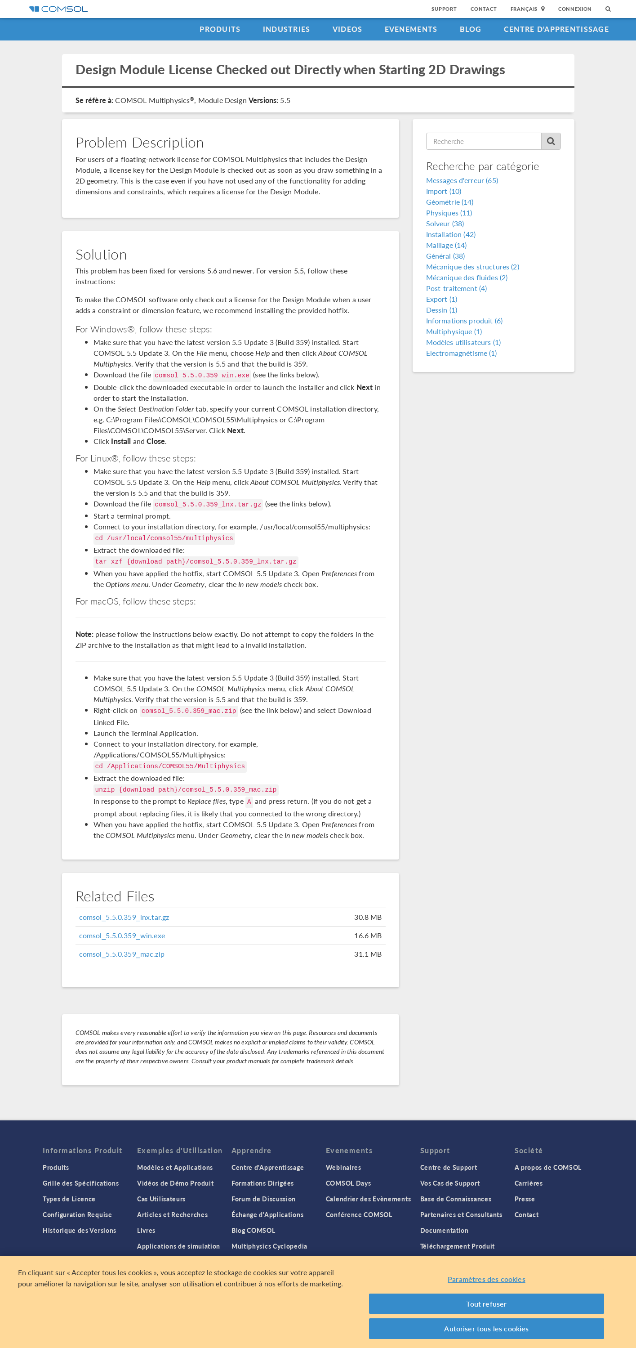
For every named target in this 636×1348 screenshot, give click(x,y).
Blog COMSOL (253, 1230)
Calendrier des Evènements (368, 1198)
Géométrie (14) (450, 202)
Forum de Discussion (263, 1198)
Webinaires (343, 1167)
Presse (525, 1198)
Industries (287, 29)
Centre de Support (448, 1167)
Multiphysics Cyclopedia (269, 1245)
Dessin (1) (442, 310)
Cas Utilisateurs (161, 1198)
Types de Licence (69, 1198)
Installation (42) (451, 234)
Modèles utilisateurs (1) (463, 342)
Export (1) (442, 299)
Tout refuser (486, 1305)
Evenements (411, 29)
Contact (484, 8)
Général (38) (445, 256)
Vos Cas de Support (450, 1182)
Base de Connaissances (456, 1198)
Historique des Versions (79, 1230)
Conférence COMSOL (359, 1214)
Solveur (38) (445, 223)
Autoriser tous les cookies (486, 1330)
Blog (471, 29)
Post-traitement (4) (456, 288)
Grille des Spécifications (81, 1182)
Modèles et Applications (175, 1167)
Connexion (575, 8)
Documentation (444, 1230)
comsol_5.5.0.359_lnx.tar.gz (124, 917)
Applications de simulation (178, 1245)
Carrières (529, 1182)
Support (444, 8)
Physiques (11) (449, 212)
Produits (220, 29)
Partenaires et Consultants (461, 1214)
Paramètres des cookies (486, 1280)
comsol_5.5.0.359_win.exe (122, 935)
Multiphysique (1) (454, 331)
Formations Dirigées (262, 1182)
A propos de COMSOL (548, 1167)
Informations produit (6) (464, 320)
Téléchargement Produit (457, 1245)
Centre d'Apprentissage (556, 29)
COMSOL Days (348, 1182)
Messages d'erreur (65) (462, 180)
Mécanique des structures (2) (472, 266)
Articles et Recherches (172, 1214)
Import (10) (444, 191)
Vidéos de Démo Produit (175, 1182)
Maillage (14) (446, 245)
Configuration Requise (77, 1214)
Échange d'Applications (267, 1214)
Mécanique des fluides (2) (467, 277)
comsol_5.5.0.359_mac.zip (122, 954)
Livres (146, 1230)
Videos (348, 29)
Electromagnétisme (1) (461, 353)
